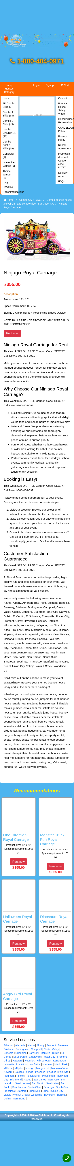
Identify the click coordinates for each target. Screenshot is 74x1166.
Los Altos (21, 1064)
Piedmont (9, 1075)
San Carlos (39, 1079)
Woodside (36, 1094)
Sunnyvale (34, 1090)
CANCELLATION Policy (65, 129)
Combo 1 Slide (8, 114)
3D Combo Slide (9, 105)
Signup (50, 85)
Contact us (64, 98)
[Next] (53, 106)
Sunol (46, 1090)
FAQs (61, 181)
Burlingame (22, 1049)
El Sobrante (20, 1056)
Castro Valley (51, 1049)
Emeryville (35, 1056)
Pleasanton (48, 1075)
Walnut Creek (21, 1094)
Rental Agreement (64, 147)
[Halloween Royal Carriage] (18, 908)
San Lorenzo (22, 1083)
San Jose (53, 1079)
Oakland (19, 1072)
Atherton (8, 1045)
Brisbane (9, 1049)
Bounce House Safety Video (62, 108)
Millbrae (8, 1068)
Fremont (62, 1056)
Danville (45, 1053)
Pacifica (51, 1072)
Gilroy (7, 1060)
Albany (40, 1045)
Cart (65, 85)
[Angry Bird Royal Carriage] (18, 986)
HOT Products (8, 185)
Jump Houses (9, 89)
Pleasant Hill (33, 1075)
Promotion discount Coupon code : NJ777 (64, 160)
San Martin (38, 1083)
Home (6, 98)
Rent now (12, 333)
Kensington (59, 1060)
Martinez (47, 1064)
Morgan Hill (42, 1068)
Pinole (20, 1075)
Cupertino (20, 1053)
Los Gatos (34, 1064)
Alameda (20, 1045)
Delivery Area (63, 174)
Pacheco (40, 1072)
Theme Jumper (7, 174)
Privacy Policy (62, 138)
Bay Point (49, 1094)
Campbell (36, 1049)
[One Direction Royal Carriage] (18, 827)
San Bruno (19, 1098)
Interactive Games (9, 164)
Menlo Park (60, 1064)
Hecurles (30, 1060)
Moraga (29, 1068)
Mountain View (59, 1068)
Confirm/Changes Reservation (65, 121)
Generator (8, 155)
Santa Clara (34, 1087)
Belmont (51, 1045)
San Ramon (19, 1087)
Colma (7, 1098)
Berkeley (63, 1045)
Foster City (49, 1056)
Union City (57, 1090)
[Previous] (21, 106)
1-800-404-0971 (37, 61)
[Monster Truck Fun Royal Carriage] (55, 829)
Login (36, 85)
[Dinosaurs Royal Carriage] (55, 908)
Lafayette (9, 1064)
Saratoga (48, 1087)
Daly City (34, 1053)
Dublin (55, 1053)
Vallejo (7, 1094)
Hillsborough (44, 1060)
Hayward (17, 1060)
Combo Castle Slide (8, 145)
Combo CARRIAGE (9, 133)
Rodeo (27, 1079)
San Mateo (52, 1083)
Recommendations (10, 191)
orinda (29, 1072)
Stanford (21, 1090)
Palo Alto (63, 1072)
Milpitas (19, 1068)
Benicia (61, 1094)
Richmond (16, 1079)
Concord (8, 1053)
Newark (8, 1072)
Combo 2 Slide (8, 122)
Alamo (31, 1045)
